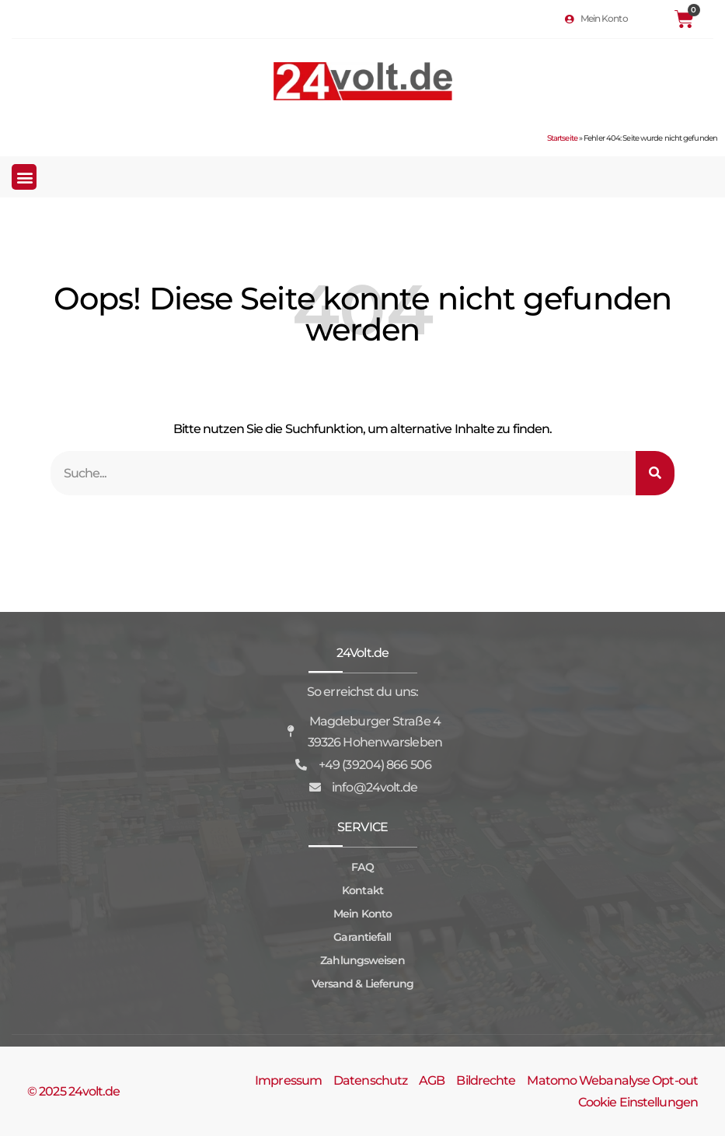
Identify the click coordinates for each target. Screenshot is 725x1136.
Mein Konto (362, 914)
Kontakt (362, 890)
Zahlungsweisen (362, 960)
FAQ (362, 867)
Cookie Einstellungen (638, 1102)
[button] (24, 177)
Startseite (562, 138)
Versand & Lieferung (363, 984)
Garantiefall (362, 937)
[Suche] (655, 473)
